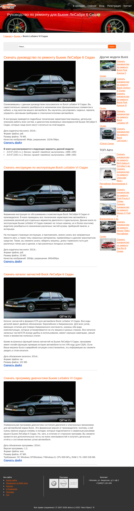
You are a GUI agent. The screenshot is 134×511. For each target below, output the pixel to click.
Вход (101, 6)
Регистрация (114, 6)
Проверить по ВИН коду (17, 483)
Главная (92, 6)
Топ (7, 495)
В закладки (79, 6)
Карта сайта (11, 480)
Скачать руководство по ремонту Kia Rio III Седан (123, 245)
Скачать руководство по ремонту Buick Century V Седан (123, 85)
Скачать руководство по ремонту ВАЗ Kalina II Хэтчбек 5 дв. (123, 160)
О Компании (11, 489)
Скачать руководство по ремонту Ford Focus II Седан (123, 195)
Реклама (10, 492)
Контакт (128, 6)
